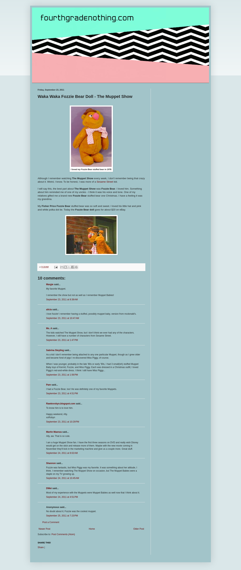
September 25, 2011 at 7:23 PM (62, 515)
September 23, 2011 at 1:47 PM (62, 340)
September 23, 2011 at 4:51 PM (62, 393)
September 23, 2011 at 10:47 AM (62, 318)
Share (41, 547)
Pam (48, 384)
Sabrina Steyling (55, 350)
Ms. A (49, 328)
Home (92, 529)
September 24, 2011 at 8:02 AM (62, 453)
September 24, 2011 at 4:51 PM (62, 497)
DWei (49, 488)
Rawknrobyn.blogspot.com (60, 403)
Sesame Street (105, 181)
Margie (49, 284)
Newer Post (44, 529)
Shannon (51, 463)
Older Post (138, 529)
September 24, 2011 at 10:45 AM (62, 478)
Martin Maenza (54, 432)
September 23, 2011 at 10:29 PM (62, 421)
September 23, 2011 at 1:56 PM (62, 374)
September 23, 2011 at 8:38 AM (62, 299)
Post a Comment (50, 522)
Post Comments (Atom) (63, 534)
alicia (49, 309)
